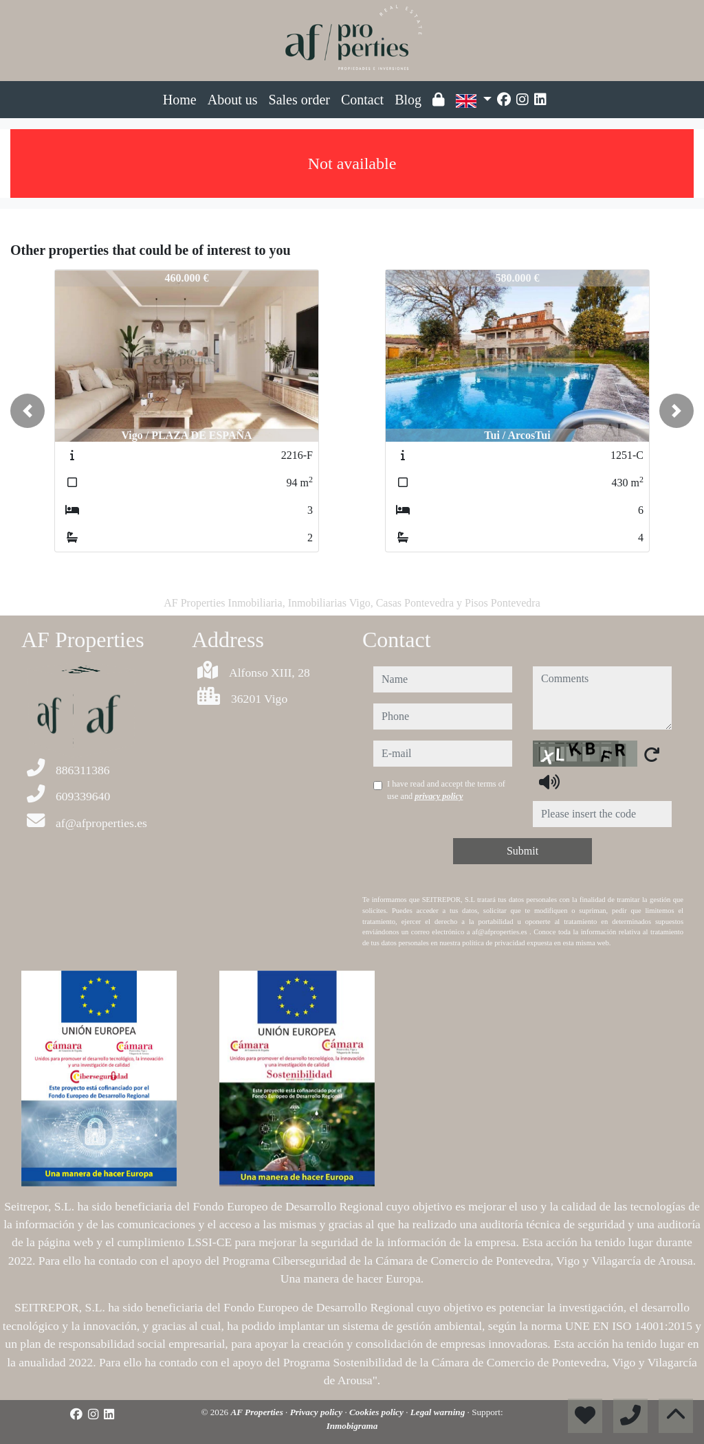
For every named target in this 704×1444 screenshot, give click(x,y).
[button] (27, 411)
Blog (408, 99)
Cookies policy (377, 1412)
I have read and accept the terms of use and (446, 790)
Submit (522, 851)
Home (180, 99)
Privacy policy (317, 1412)
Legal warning (439, 1412)
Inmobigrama (352, 1426)
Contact (362, 99)
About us (233, 99)
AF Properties (257, 1412)
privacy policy (439, 796)
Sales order (299, 99)
